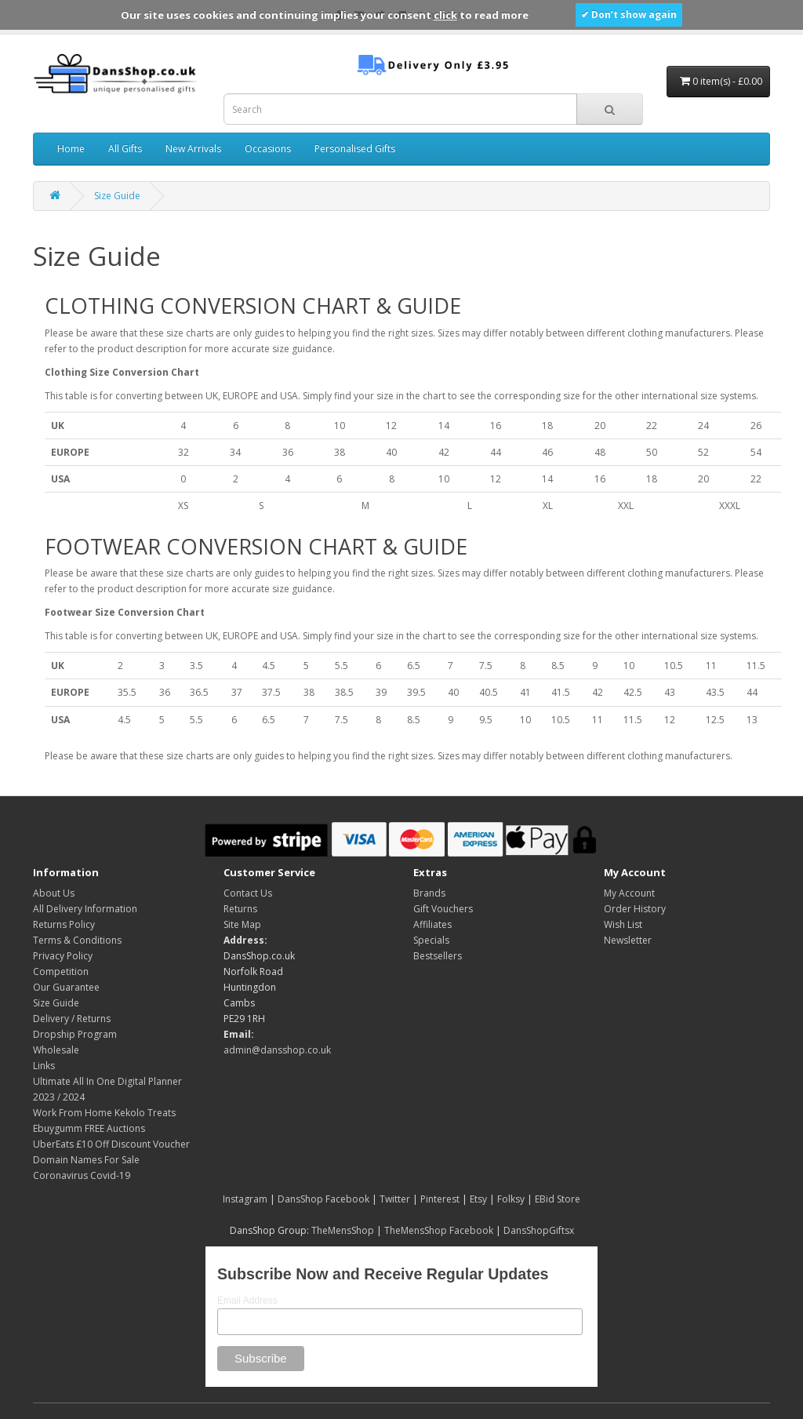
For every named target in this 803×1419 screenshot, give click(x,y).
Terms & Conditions (77, 940)
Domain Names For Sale (86, 1159)
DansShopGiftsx (538, 1230)
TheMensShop (342, 1230)
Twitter (395, 1199)
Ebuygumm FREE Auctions (89, 1128)
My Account (629, 893)
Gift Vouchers (443, 908)
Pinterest (440, 1199)
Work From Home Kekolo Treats (104, 1112)
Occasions (268, 148)
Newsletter (628, 940)
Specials (431, 940)
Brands (429, 893)
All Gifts (125, 148)
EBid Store (557, 1199)
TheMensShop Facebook (438, 1230)
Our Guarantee (66, 987)
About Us (53, 893)
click (445, 15)
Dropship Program (75, 1034)
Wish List (623, 924)
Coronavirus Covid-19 (81, 1175)
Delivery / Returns (72, 1018)
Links (44, 1065)
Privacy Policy (63, 955)
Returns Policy (64, 924)
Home (71, 148)
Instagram (245, 1199)
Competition (61, 971)
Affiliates (432, 924)
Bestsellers (437, 955)
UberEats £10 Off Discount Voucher (111, 1144)
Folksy (511, 1199)
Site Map (242, 924)
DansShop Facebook (323, 1199)
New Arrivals (193, 148)
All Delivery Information (85, 908)
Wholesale (56, 1050)
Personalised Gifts (354, 148)
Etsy (478, 1199)
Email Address (247, 1300)
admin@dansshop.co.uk (277, 1050)
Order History (635, 908)
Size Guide (117, 195)
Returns (240, 908)
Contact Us (247, 893)
